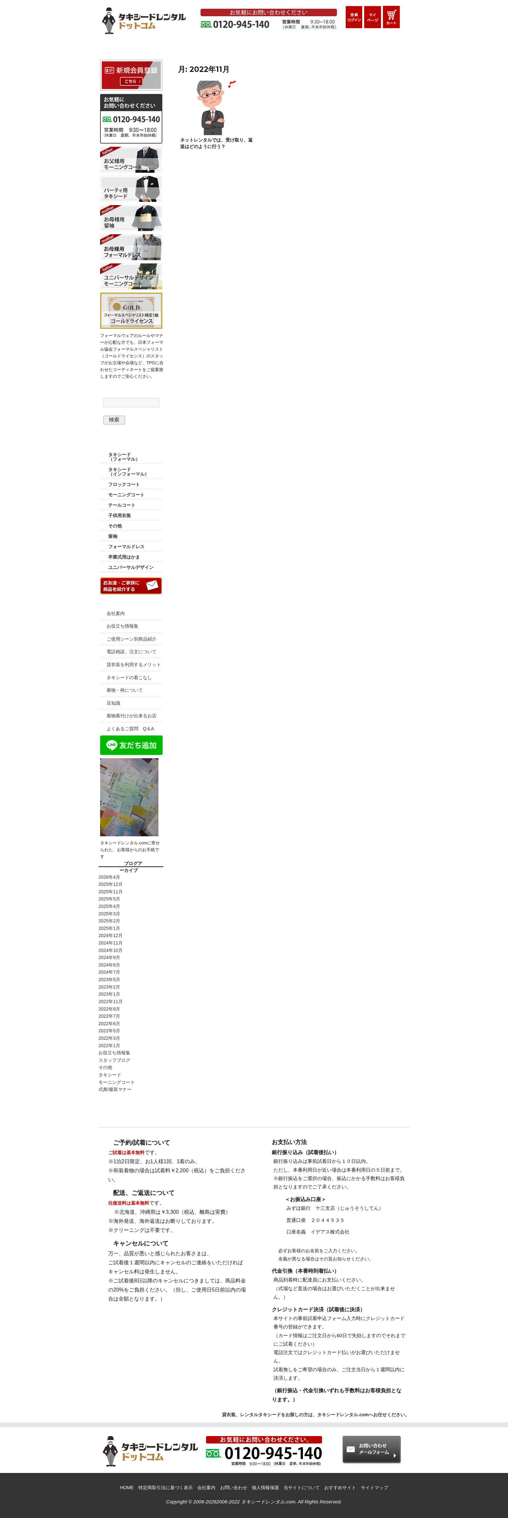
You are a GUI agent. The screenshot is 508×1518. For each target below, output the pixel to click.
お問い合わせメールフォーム (375, 48)
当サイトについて (301, 1487)
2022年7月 (109, 1016)
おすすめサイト (340, 1487)
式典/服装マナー (115, 1089)
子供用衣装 (119, 515)
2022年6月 (109, 1023)
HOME (121, 48)
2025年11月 (110, 891)
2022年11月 (110, 1001)
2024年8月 (109, 965)
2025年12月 (110, 884)
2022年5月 (109, 1030)
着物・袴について (125, 690)
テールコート (121, 505)
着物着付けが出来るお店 (131, 715)
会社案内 (116, 613)
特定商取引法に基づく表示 (165, 1487)
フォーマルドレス (126, 546)
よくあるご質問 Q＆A (130, 728)
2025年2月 (109, 920)
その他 (115, 525)
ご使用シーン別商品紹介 (131, 639)
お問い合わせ (233, 1487)
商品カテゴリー (131, 443)
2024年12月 (110, 935)
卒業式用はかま (124, 557)
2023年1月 (109, 994)
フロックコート (124, 484)
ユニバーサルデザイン (131, 567)
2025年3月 (109, 913)
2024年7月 (109, 972)
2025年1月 (109, 928)
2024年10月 (110, 950)
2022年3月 (109, 1038)
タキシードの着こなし (129, 677)
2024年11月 (110, 942)
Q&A (318, 48)
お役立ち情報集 (122, 626)
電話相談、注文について (131, 651)
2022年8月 (109, 1009)
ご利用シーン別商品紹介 (249, 48)
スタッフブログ (114, 1060)
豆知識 (113, 703)
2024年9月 (109, 957)
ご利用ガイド (173, 48)
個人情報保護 (265, 1487)
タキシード (109, 1074)
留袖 (112, 536)
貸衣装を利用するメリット (134, 664)
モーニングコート (126, 494)
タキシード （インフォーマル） (128, 472)
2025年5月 (109, 898)
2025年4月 (109, 906)
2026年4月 (109, 877)
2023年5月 (109, 979)
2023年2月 (109, 987)
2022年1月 (109, 1045)
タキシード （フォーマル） (124, 457)
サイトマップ (374, 1487)
